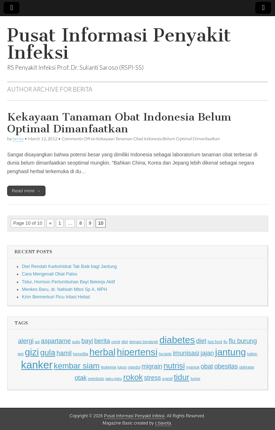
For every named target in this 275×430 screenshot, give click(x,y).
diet (201, 341)
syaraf (167, 378)
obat (207, 366)
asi (37, 341)
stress (152, 377)
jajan (207, 353)
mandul (134, 367)
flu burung (243, 341)
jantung (230, 352)
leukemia (108, 367)
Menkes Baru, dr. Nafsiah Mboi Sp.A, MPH (64, 289)
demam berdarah (143, 341)
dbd (124, 341)
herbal (103, 352)
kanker (37, 365)
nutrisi (174, 365)
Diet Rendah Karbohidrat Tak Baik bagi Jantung (69, 266)
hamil (64, 353)
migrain (151, 366)
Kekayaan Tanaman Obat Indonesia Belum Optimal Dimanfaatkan (119, 123)
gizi (32, 352)
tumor (195, 378)
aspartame (56, 341)
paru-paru (113, 378)
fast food (215, 341)
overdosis (96, 378)
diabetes (177, 339)
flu (225, 341)
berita (18, 138)
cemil (115, 341)
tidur (181, 377)
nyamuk (192, 367)
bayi (87, 341)
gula (47, 352)
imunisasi (186, 353)
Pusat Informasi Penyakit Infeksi (119, 43)
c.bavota (163, 423)
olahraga (246, 367)
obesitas (226, 366)
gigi (21, 354)
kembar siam (77, 365)
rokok (133, 377)
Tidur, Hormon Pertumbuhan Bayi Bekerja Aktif (68, 281)
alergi (26, 341)
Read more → (26, 191)
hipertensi (137, 352)
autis (76, 341)
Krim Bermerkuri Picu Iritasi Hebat (56, 296)
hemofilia (80, 354)
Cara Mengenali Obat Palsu (49, 274)
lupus (121, 367)
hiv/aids (165, 354)
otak (80, 377)
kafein (252, 354)
